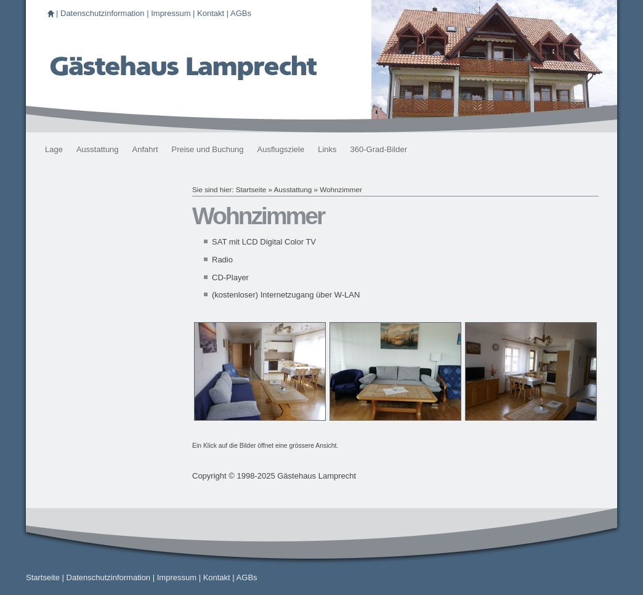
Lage (54, 149)
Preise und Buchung (208, 149)
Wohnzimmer (341, 189)
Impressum (170, 13)
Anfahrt (145, 149)
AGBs (240, 13)
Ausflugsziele (281, 149)
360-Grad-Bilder (379, 149)
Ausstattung (97, 149)
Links (327, 149)
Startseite (251, 189)
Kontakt (210, 13)
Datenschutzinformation (102, 13)
